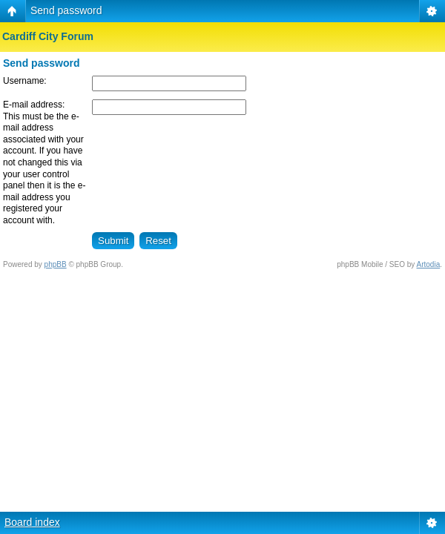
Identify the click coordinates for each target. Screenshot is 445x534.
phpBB (55, 264)
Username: (25, 81)
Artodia (429, 264)
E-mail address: (34, 104)
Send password (66, 10)
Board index (32, 522)
